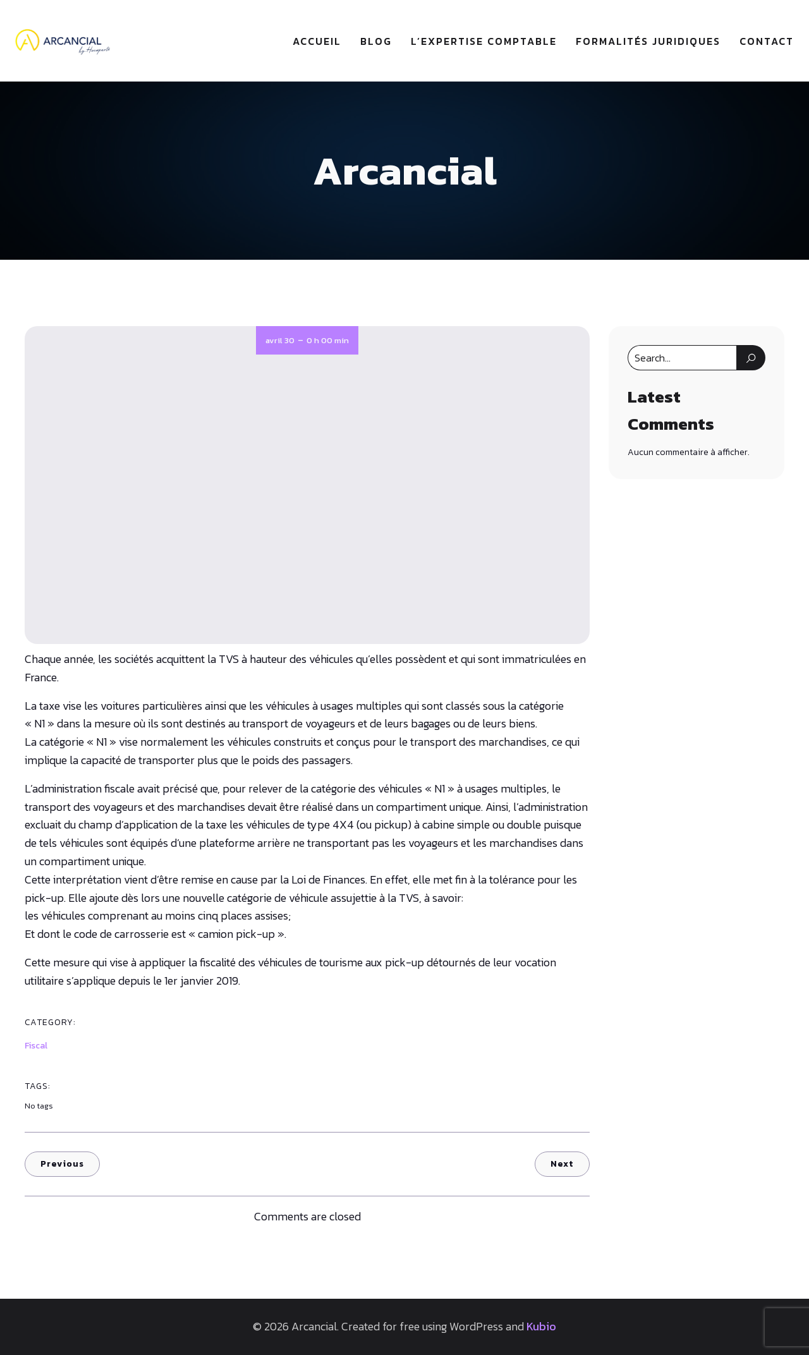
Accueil (317, 41)
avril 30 (280, 341)
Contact (766, 41)
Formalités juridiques (648, 41)
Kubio (541, 1326)
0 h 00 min (328, 341)
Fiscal (36, 1046)
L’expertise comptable (484, 41)
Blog (376, 41)
